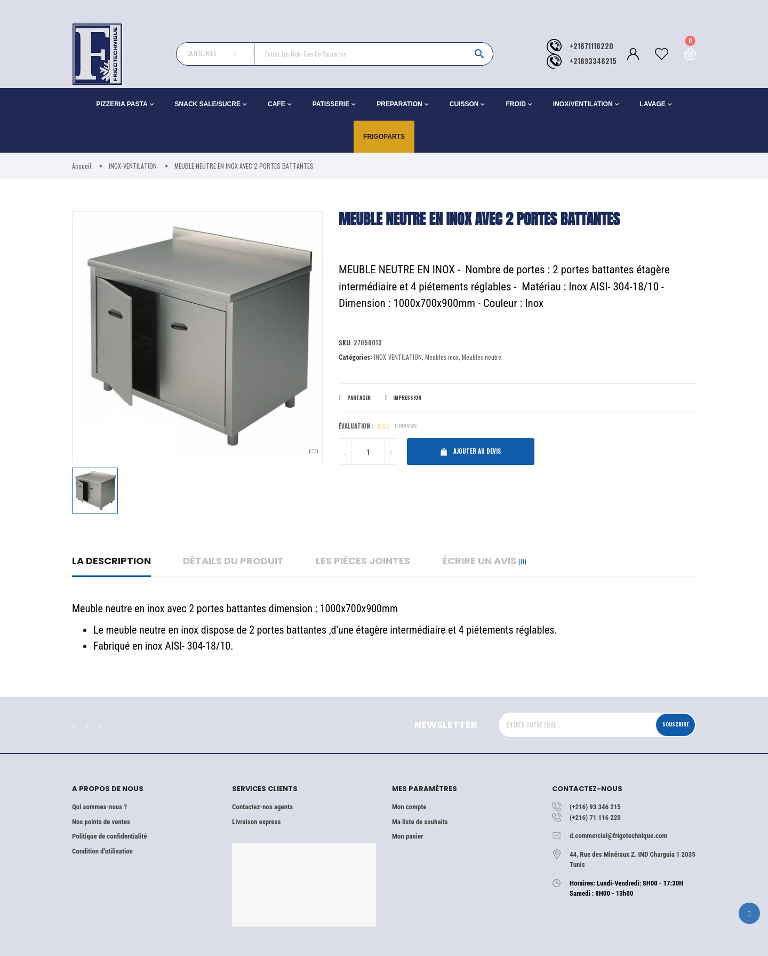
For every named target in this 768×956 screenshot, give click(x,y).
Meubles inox (442, 358)
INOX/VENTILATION (583, 104)
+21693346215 (593, 61)
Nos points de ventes (101, 822)
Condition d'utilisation (102, 851)
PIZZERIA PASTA (121, 104)
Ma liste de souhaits (420, 822)
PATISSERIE (331, 104)
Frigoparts (384, 136)
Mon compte (409, 807)
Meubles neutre (481, 358)
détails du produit (233, 560)
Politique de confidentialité (109, 836)
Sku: (346, 343)
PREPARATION (399, 104)
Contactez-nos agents (262, 807)
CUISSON (464, 104)
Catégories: (355, 358)
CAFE (276, 104)
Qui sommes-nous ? (99, 807)
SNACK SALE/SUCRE (208, 104)
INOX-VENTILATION (398, 358)
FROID (515, 104)
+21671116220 (591, 46)
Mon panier (407, 836)
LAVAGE (653, 104)
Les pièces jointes (363, 560)
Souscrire (670, 724)
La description (111, 560)
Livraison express (256, 822)
